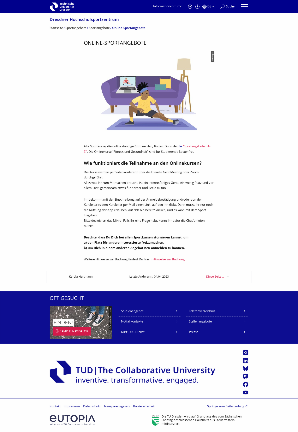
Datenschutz (92, 406)
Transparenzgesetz (117, 406)
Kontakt (55, 406)
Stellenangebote (200, 321)
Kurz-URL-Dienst (132, 332)
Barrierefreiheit (144, 406)
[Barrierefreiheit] (197, 7)
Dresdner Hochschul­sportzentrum (84, 20)
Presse (193, 332)
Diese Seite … (215, 277)
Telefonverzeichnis (202, 311)
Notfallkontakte (132, 321)
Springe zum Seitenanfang (225, 406)
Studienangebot (132, 311)
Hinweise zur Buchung (169, 259)
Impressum (72, 406)
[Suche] (227, 6)
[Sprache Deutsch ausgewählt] (208, 6)
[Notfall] (190, 7)
